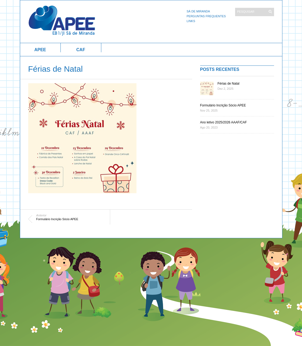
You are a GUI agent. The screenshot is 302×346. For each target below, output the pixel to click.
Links (191, 21)
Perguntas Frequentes (206, 16)
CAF (80, 49)
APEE (40, 49)
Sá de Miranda (198, 11)
